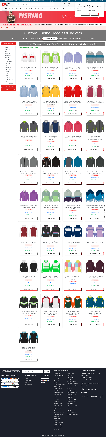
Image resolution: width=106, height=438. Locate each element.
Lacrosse (8, 69)
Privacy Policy (57, 424)
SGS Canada (28, 380)
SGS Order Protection (72, 405)
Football (7, 53)
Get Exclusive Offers (10, 371)
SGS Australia (28, 384)
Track (6, 65)
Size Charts (70, 403)
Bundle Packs (57, 386)
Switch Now (85, 14)
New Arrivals (57, 379)
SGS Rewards (70, 407)
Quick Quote (70, 373)
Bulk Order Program (72, 383)
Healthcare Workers (72, 392)
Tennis (7, 75)
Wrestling (8, 67)
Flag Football (9, 79)
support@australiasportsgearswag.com (91, 383)
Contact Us (57, 373)
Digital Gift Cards (71, 412)
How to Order (57, 394)
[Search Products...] (34, 4)
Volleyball (8, 55)
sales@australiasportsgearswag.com (93, 379)
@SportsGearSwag (93, 389)
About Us (56, 416)
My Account (57, 398)
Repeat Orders (57, 390)
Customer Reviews (59, 412)
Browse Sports (8, 43)
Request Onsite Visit (72, 409)
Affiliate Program (71, 381)
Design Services (58, 380)
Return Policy (57, 418)
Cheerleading (9, 61)
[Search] (16, 4)
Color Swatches (58, 407)
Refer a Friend (70, 379)
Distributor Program (72, 385)
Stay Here (94, 14)
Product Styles (8, 89)
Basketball (8, 47)
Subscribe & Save (71, 399)
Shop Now (56, 382)
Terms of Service (58, 426)
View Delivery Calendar (57, 400)
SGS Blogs (69, 410)
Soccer (7, 57)
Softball (7, 51)
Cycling (7, 73)
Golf (6, 81)
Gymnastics (9, 83)
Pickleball (8, 77)
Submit (46, 371)
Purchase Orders (104, 212)
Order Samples (58, 388)
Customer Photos (58, 414)
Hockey (7, 59)
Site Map (56, 420)
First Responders (71, 394)
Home (3, 28)
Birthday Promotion (72, 414)
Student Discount (71, 390)
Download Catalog (72, 401)
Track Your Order (58, 403)
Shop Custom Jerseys (59, 384)
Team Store (70, 375)
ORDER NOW (50, 38)
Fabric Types (57, 410)
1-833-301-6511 (88, 377)
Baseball (7, 49)
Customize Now (28, 78)
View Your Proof (58, 405)
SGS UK (27, 382)
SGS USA (27, 378)
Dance (7, 71)
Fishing (9, 28)
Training (7, 63)
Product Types (8, 86)
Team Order (70, 377)
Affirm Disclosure (58, 422)
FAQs (55, 396)
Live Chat (86, 385)
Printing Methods (58, 409)
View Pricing (28, 73)
